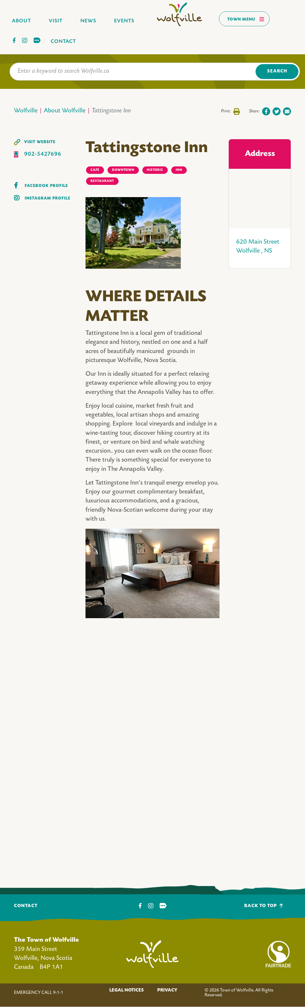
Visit (56, 21)
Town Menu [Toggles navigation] (245, 19)
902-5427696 (42, 154)
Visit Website (39, 142)
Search (277, 71)
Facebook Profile (46, 186)
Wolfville (26, 111)
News (88, 21)
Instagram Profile (47, 198)
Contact (63, 41)
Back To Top (263, 905)
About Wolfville (64, 111)
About (21, 21)
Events (124, 21)
